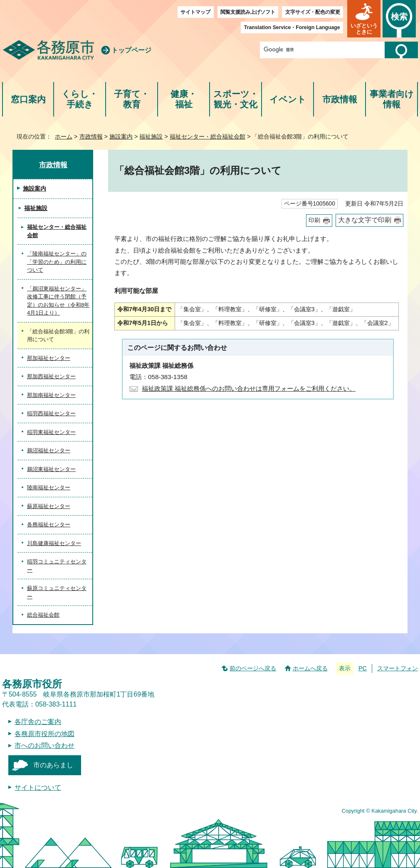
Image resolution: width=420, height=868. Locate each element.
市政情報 (339, 99)
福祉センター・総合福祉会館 (207, 136)
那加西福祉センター (51, 376)
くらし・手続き (80, 99)
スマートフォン (397, 668)
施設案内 (121, 136)
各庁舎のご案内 (38, 721)
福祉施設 (151, 136)
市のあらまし (53, 765)
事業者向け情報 (392, 99)
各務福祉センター (48, 524)
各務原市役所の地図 (44, 733)
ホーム (63, 136)
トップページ (131, 50)
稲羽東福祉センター (51, 432)
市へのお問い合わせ (44, 745)
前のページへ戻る (253, 668)
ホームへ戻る (310, 668)
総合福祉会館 (43, 615)
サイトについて (38, 787)
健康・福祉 (183, 99)
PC (362, 668)
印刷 (314, 220)
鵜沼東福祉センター (51, 469)
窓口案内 (28, 99)
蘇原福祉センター (48, 506)
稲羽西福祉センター (51, 413)
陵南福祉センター (48, 487)
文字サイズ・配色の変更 (312, 12)
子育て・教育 (131, 99)
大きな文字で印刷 (364, 219)
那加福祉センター (48, 358)
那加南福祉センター (51, 395)
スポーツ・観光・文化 (235, 99)
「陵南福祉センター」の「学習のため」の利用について (56, 261)
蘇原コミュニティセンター (56, 592)
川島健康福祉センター (54, 543)
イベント (287, 99)
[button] (363, 18)
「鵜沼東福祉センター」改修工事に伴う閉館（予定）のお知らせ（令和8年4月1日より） (58, 300)
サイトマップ (195, 12)
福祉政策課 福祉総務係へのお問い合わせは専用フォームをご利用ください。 (249, 388)
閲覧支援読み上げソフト (247, 12)
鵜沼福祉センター (48, 450)
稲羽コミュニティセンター (56, 565)
